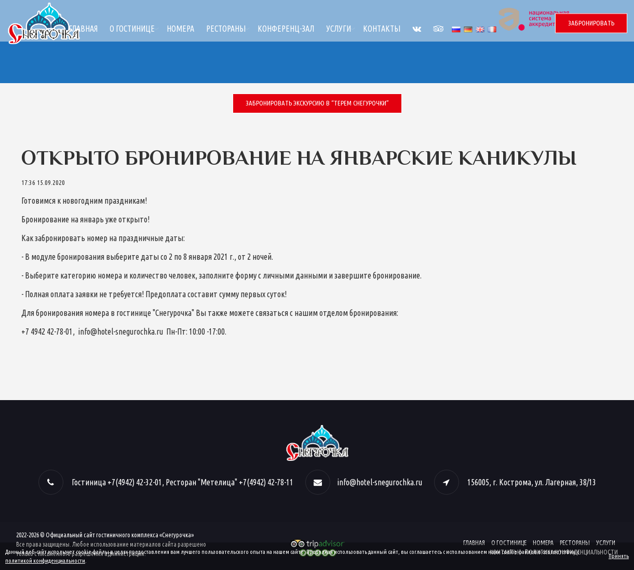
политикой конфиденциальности (45, 561)
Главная (156, 28)
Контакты (455, 28)
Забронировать (591, 22)
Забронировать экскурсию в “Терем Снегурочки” (317, 103)
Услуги (412, 28)
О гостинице (205, 28)
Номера (254, 28)
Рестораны (299, 28)
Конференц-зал (359, 28)
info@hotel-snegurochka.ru (379, 482)
